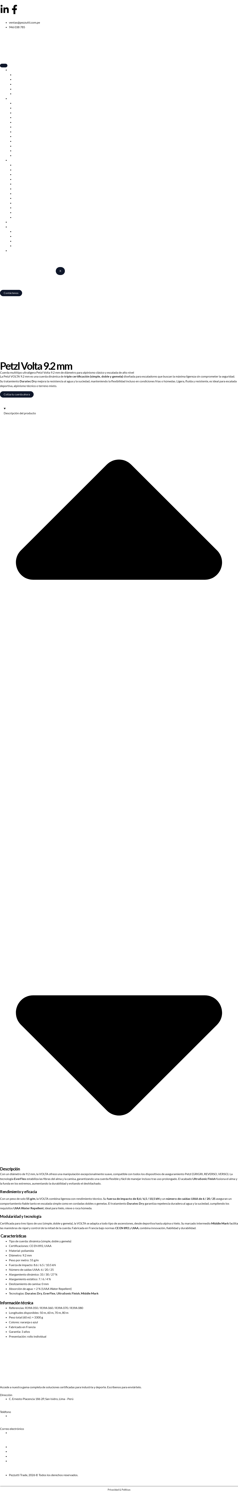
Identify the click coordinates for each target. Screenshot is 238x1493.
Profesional (16, 160)
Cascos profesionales (26, 165)
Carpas (17, 74)
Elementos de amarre (26, 146)
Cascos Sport (21, 108)
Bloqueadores (22, 136)
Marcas (13, 226)
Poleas (17, 198)
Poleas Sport (21, 141)
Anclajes (18, 203)
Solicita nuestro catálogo (15, 1379)
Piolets (17, 127)
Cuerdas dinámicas (25, 117)
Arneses (18, 103)
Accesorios (20, 93)
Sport (12, 98)
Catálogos (19, 245)
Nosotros (15, 250)
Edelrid (17, 231)
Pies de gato (21, 150)
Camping (14, 69)
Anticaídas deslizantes (27, 179)
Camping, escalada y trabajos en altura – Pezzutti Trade (35, 303)
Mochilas (19, 84)
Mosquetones (22, 122)
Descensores (21, 112)
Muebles (19, 89)
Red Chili (19, 236)
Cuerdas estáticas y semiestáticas (34, 207)
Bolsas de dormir (24, 79)
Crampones (20, 131)
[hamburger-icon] (3, 65)
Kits (16, 217)
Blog (12, 222)
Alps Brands (21, 241)
